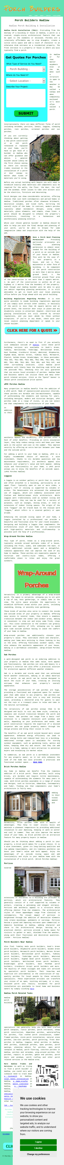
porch (12, 228)
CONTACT (48, 15)
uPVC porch (11, 391)
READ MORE (37, 762)
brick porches (34, 835)
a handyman (20, 1086)
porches (43, 372)
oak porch (25, 659)
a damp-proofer (20, 1081)
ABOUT (42, 15)
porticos (8, 900)
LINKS (36, 15)
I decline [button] (38, 1148)
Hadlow (36, 345)
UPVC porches (10, 1045)
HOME (30, 15)
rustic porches (28, 1030)
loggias (7, 498)
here (32, 989)
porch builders (28, 971)
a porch (19, 454)
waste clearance (20, 1084)
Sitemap (6, 1134)
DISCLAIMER (57, 15)
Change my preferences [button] (38, 1154)
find (12, 946)
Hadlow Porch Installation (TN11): (21, 30)
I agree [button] (38, 1142)
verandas (18, 127)
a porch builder (21, 1069)
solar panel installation (16, 1079)
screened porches (40, 129)
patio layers (10, 1096)
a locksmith (10, 1076)
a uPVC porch (53, 467)
